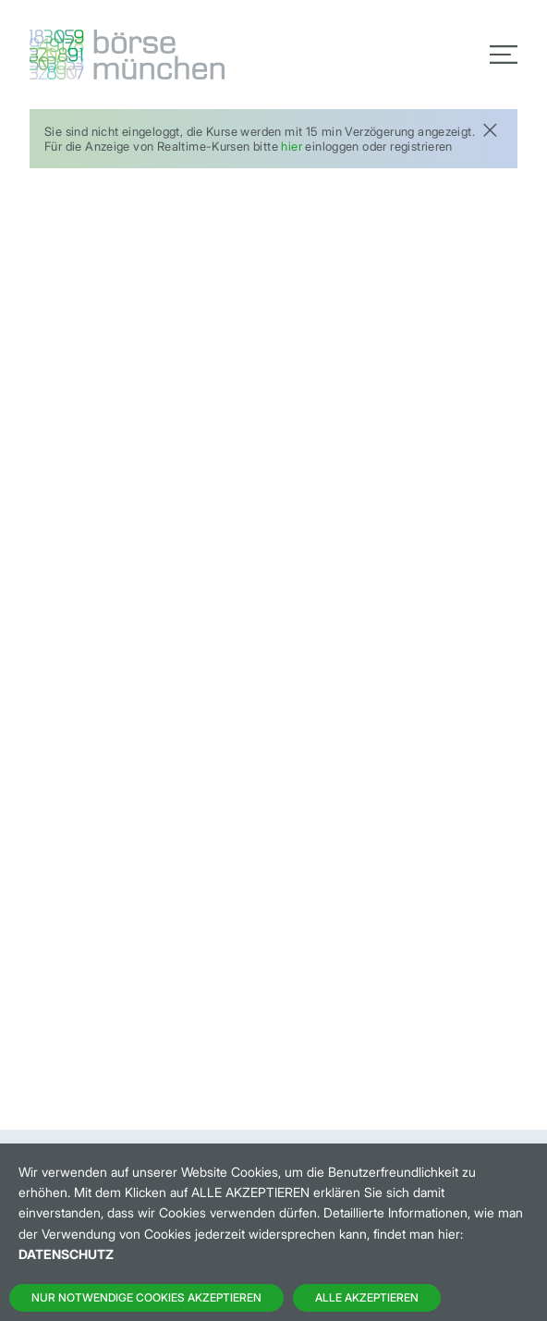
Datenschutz (66, 1254)
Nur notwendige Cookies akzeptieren (146, 1297)
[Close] (490, 128)
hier (291, 146)
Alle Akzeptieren (367, 1297)
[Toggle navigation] (503, 55)
